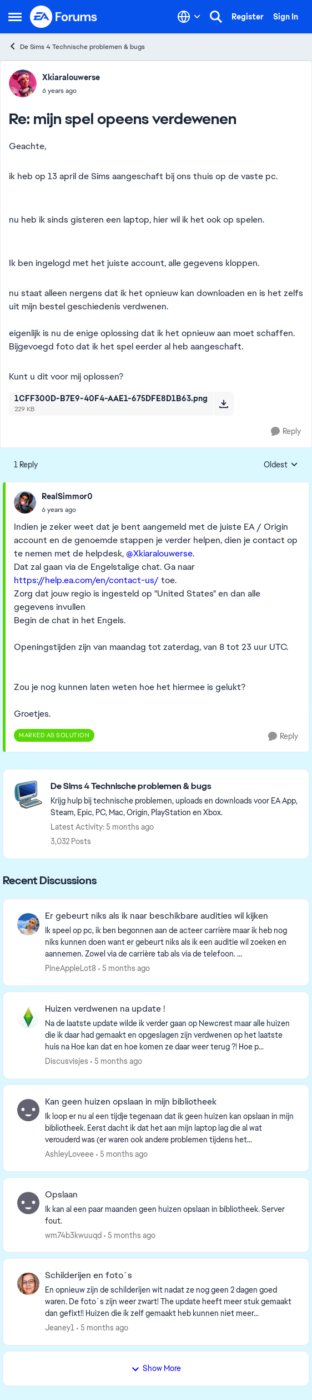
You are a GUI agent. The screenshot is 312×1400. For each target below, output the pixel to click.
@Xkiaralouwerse (159, 553)
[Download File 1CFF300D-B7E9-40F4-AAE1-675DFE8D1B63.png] (223, 403)
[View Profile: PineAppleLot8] (28, 924)
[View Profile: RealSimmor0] (25, 502)
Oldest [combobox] (281, 465)
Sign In (285, 17)
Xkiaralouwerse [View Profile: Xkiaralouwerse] (71, 77)
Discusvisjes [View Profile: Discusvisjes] (66, 1061)
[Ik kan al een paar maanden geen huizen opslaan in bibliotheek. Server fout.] (170, 1214)
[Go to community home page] (64, 17)
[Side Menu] (15, 16)
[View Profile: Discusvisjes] (28, 1017)
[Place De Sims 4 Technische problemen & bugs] (174, 786)
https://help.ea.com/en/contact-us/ (86, 580)
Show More (156, 1368)
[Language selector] (189, 17)
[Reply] (286, 431)
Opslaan (61, 1194)
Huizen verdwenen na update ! (105, 1008)
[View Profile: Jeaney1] (28, 1284)
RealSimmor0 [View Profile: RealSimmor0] (67, 496)
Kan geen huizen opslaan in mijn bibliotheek (131, 1101)
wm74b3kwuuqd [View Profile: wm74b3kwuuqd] (73, 1235)
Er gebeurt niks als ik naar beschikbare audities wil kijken (156, 915)
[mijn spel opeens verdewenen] (71, 91)
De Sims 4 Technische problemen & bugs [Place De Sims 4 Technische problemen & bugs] (76, 46)
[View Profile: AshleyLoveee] (28, 1110)
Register (248, 17)
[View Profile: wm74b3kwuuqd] (28, 1203)
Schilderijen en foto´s (88, 1275)
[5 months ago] (124, 968)
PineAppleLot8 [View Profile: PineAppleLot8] (70, 968)
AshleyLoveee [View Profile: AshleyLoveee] (69, 1154)
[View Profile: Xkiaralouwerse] (23, 83)
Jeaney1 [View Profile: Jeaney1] (59, 1328)
